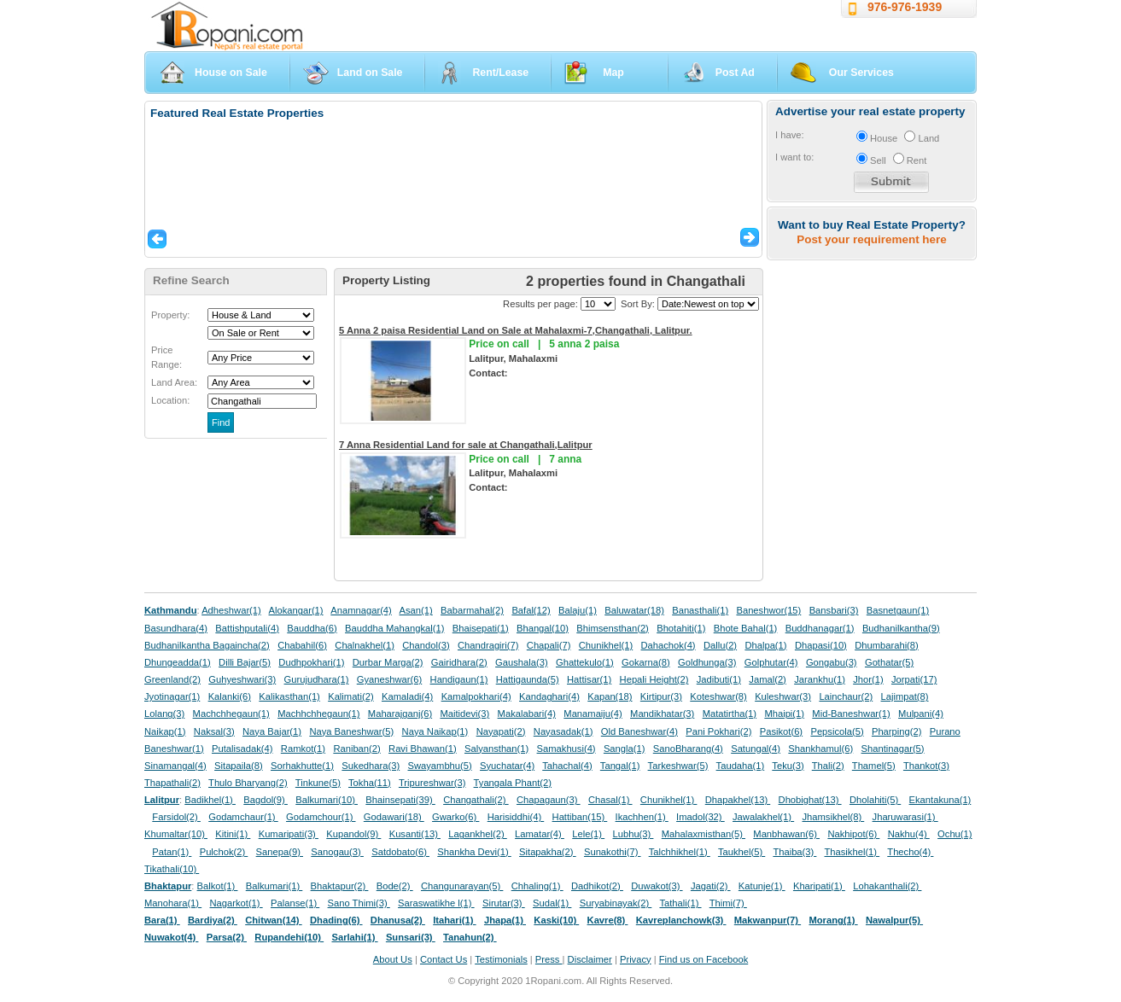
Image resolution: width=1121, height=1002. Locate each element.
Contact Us (443, 959)
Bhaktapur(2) (340, 886)
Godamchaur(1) (242, 817)
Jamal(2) (767, 679)
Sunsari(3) (410, 937)
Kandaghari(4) (549, 696)
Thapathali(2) (172, 783)
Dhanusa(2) (398, 920)
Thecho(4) (910, 852)
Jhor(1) (868, 679)
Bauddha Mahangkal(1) (394, 628)
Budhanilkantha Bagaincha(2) (207, 645)
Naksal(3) (214, 731)
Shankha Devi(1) (474, 852)
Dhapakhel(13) (738, 800)
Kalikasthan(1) (289, 696)
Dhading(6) (336, 920)
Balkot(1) (217, 886)
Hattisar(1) (589, 679)
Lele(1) (588, 834)
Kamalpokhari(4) (476, 696)
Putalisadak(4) (242, 748)
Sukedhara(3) (371, 765)
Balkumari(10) (326, 800)
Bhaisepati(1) (480, 628)
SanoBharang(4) (688, 748)
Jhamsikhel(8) (833, 817)
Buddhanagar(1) (820, 628)
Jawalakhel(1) (763, 817)
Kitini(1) (232, 834)
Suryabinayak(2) (616, 903)
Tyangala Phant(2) (513, 783)
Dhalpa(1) (765, 645)
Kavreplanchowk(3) (681, 920)
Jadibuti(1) (719, 679)
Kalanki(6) (229, 696)
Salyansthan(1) (496, 748)
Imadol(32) (700, 817)
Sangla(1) (624, 748)
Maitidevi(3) (464, 713)
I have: (789, 135)
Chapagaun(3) (549, 800)
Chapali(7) (549, 645)
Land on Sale (370, 73)
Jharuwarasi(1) (905, 817)
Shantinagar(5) (893, 748)
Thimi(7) (728, 903)
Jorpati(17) (914, 679)
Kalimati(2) (350, 696)
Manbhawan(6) (786, 834)
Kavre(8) (607, 920)
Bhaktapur (167, 886)
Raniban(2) (356, 748)
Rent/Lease (500, 73)
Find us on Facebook (703, 959)
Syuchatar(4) (507, 765)
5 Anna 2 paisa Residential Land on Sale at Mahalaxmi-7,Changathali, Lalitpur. (515, 330)
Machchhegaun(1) (231, 713)
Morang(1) (833, 920)
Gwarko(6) (455, 817)
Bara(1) (162, 920)
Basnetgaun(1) (898, 610)
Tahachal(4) (567, 765)
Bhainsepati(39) (400, 800)
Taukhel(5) (741, 852)
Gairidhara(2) (459, 662)
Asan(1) (416, 610)
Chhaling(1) (537, 886)
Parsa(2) (227, 937)
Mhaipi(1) (784, 713)
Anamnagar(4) (361, 610)
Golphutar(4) (771, 662)
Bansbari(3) (834, 610)
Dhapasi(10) (821, 645)
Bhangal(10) (543, 628)
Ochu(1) (954, 834)
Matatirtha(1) (729, 713)
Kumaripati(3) (288, 834)
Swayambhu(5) (439, 765)
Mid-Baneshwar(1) (851, 713)
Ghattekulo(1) (585, 662)
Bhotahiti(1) (681, 628)
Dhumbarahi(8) (887, 645)
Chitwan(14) (273, 920)
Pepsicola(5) (836, 731)
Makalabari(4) (527, 713)
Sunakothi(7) (612, 852)
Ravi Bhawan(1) (422, 748)
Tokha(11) (369, 783)
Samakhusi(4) (566, 748)
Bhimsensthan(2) (612, 628)
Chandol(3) (425, 645)
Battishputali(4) (247, 628)
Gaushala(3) (521, 662)
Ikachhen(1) (642, 817)
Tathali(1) (680, 903)
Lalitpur (161, 800)
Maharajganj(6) (400, 713)
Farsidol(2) (176, 817)
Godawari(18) (394, 817)
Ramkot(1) (303, 748)
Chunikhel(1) (606, 645)
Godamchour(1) (320, 817)
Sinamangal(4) (175, 765)
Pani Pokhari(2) (718, 731)
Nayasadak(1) (563, 731)
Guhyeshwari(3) (242, 679)
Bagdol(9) (265, 800)
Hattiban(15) (580, 817)
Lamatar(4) (539, 834)
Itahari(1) (454, 920)
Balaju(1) (577, 610)
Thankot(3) (926, 765)
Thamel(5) (874, 765)
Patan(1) (171, 852)
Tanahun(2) (470, 937)
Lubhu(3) (633, 834)
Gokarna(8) (646, 662)
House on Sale (231, 73)
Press (549, 959)
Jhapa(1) (505, 920)
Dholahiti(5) (875, 800)
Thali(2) (828, 765)
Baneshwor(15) (768, 610)
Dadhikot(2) (597, 886)
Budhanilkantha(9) (901, 628)
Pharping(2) (896, 731)
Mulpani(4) (920, 713)
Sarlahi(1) (354, 937)
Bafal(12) (530, 610)
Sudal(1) (552, 903)
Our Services (861, 73)
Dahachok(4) (668, 645)
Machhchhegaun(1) (318, 713)
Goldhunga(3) (707, 662)
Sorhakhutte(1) (302, 765)
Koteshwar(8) (718, 696)
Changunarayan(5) (462, 886)
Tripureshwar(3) (432, 783)
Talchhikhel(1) (679, 852)
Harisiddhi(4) (516, 817)
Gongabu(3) (831, 662)
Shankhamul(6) (820, 748)
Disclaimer (590, 959)
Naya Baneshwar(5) (351, 731)
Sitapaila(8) (238, 765)
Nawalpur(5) (894, 920)
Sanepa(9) (279, 852)
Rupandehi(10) (289, 937)
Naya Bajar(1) (271, 731)
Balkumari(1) (274, 886)
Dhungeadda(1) (177, 662)
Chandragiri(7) (488, 645)
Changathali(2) (476, 800)
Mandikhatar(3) (662, 713)
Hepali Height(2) (654, 679)
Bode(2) (395, 886)
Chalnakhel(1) (364, 645)
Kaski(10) (556, 920)
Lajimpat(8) (905, 696)
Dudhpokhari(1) (311, 662)
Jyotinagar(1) (172, 696)
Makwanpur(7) (767, 920)
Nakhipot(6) (853, 834)
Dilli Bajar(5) (245, 662)
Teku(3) (787, 765)
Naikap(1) (165, 731)
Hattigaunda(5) (527, 679)
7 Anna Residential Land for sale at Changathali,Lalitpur (466, 445)
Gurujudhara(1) (316, 679)
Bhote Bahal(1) (746, 628)
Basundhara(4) (175, 628)
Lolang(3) (164, 713)
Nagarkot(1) (236, 903)
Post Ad (735, 73)
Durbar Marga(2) (388, 662)
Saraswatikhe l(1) (436, 903)
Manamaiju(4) (592, 713)
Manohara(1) (172, 903)
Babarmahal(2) (472, 610)
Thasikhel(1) (852, 852)
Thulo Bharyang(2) (248, 783)
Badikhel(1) (210, 800)
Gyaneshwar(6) (389, 679)
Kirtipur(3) (661, 696)
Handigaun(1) (459, 679)
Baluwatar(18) (634, 610)
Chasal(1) (610, 800)
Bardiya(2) (212, 920)
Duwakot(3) (656, 886)
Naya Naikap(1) (435, 731)
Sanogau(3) (337, 852)
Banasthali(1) (700, 610)
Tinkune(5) (318, 783)
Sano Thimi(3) (359, 903)
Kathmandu (170, 610)
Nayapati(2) (501, 731)
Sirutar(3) (503, 903)
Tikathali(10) (171, 869)
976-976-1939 (904, 7)
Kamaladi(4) (407, 696)
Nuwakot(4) (171, 937)
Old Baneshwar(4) (639, 731)
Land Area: (174, 382)
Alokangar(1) (296, 610)
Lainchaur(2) (846, 696)
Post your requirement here (871, 239)
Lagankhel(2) (477, 834)
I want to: (794, 157)
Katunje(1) (762, 886)
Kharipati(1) (819, 886)
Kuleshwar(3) (783, 696)
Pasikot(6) (781, 731)
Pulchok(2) (224, 852)
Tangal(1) (620, 765)
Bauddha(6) (311, 628)
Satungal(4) (755, 748)
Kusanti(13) (415, 834)
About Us (392, 959)
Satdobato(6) (400, 852)
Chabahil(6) (302, 645)
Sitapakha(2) (547, 852)
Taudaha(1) (740, 765)
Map (613, 73)
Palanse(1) (295, 903)
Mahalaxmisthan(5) (703, 834)
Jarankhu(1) (819, 679)
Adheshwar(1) (231, 610)
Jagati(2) (711, 886)
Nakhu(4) (909, 834)
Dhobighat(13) (810, 800)
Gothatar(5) (889, 662)
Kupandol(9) (353, 834)
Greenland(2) (172, 679)
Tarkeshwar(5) (678, 765)
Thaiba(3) (794, 852)
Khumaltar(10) (175, 834)
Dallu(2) (720, 645)
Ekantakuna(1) (940, 800)
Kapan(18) (609, 696)
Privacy (635, 959)
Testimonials (501, 959)
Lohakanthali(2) (887, 886)
